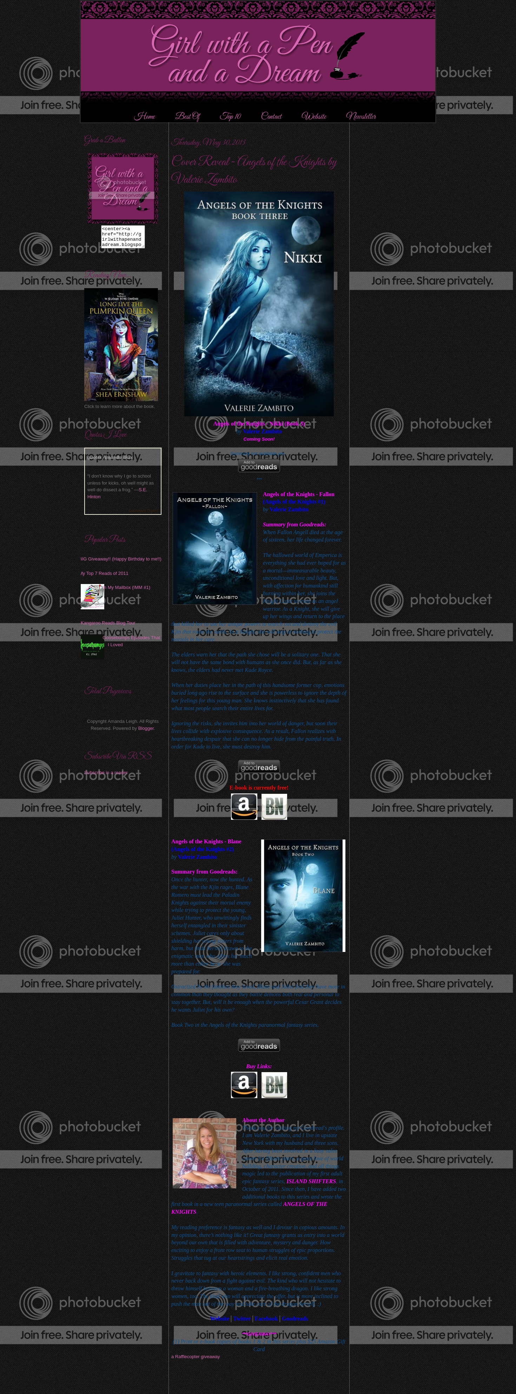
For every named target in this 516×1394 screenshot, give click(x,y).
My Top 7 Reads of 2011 (103, 577)
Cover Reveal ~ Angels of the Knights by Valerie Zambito (254, 171)
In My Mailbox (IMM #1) (126, 591)
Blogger (146, 732)
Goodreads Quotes (144, 515)
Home (144, 117)
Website (314, 117)
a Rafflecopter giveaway (195, 1356)
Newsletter (361, 117)
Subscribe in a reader (106, 776)
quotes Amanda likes (110, 461)
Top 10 (231, 117)
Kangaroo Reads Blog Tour (108, 627)
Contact (271, 117)
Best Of (188, 117)
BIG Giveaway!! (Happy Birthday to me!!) (120, 563)
